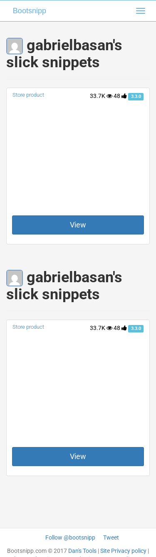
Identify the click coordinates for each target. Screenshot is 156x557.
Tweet (111, 537)
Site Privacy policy (123, 550)
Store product (28, 95)
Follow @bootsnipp (70, 537)
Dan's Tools (82, 550)
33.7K (101, 96)
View (78, 224)
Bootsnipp (29, 11)
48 (120, 96)
